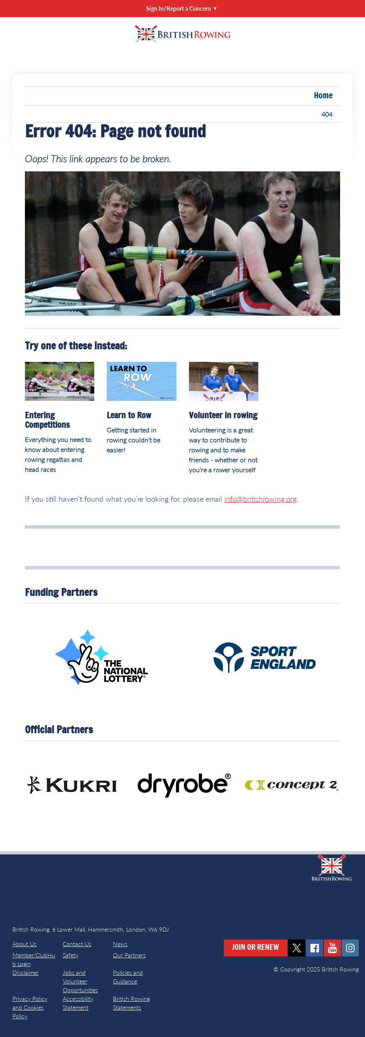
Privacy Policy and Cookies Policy (29, 1007)
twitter (296, 947)
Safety (70, 955)
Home (323, 96)
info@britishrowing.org (260, 498)
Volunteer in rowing (223, 416)
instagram (350, 947)
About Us (24, 943)
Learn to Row (129, 416)
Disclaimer (25, 972)
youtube (332, 947)
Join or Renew (255, 948)
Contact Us (77, 943)
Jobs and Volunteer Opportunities (80, 981)
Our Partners (129, 955)
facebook (314, 947)
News (120, 943)
